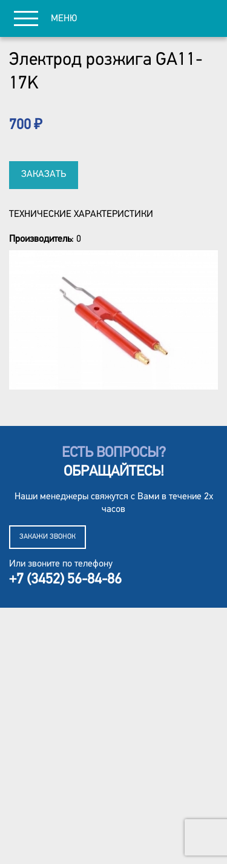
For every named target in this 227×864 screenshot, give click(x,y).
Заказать (43, 174)
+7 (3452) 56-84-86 (65, 580)
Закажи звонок (47, 536)
